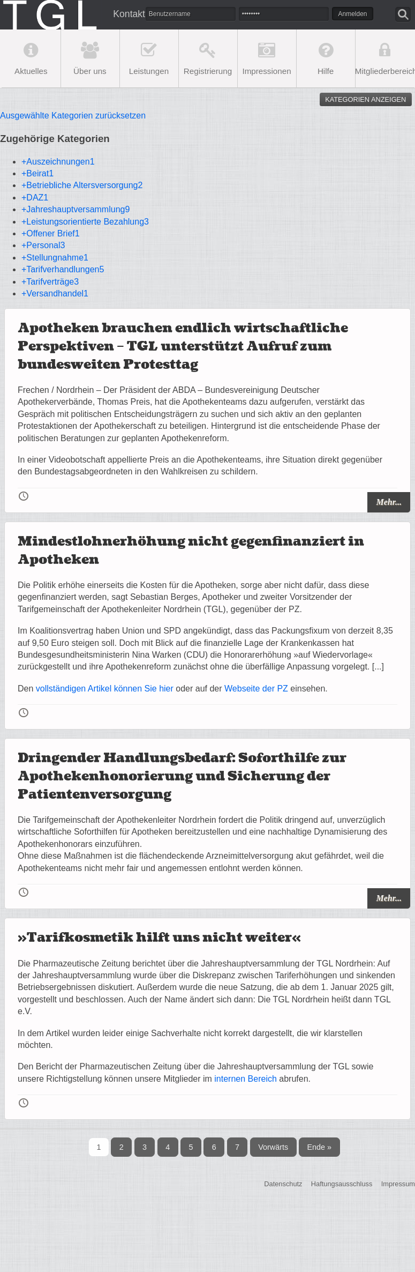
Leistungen (149, 71)
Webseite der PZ (256, 688)
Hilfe (326, 71)
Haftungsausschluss (342, 1184)
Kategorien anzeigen (365, 99)
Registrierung (208, 71)
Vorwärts (273, 1147)
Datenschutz (283, 1184)
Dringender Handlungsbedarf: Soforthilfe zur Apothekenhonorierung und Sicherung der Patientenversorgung (182, 776)
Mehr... (389, 502)
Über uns (90, 71)
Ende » (319, 1147)
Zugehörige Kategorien (55, 138)
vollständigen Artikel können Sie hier (104, 688)
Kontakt (124, 14)
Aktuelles (31, 71)
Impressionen (266, 71)
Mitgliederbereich (385, 71)
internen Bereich (245, 1078)
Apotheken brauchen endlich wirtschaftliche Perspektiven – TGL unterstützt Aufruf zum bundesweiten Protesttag (183, 346)
